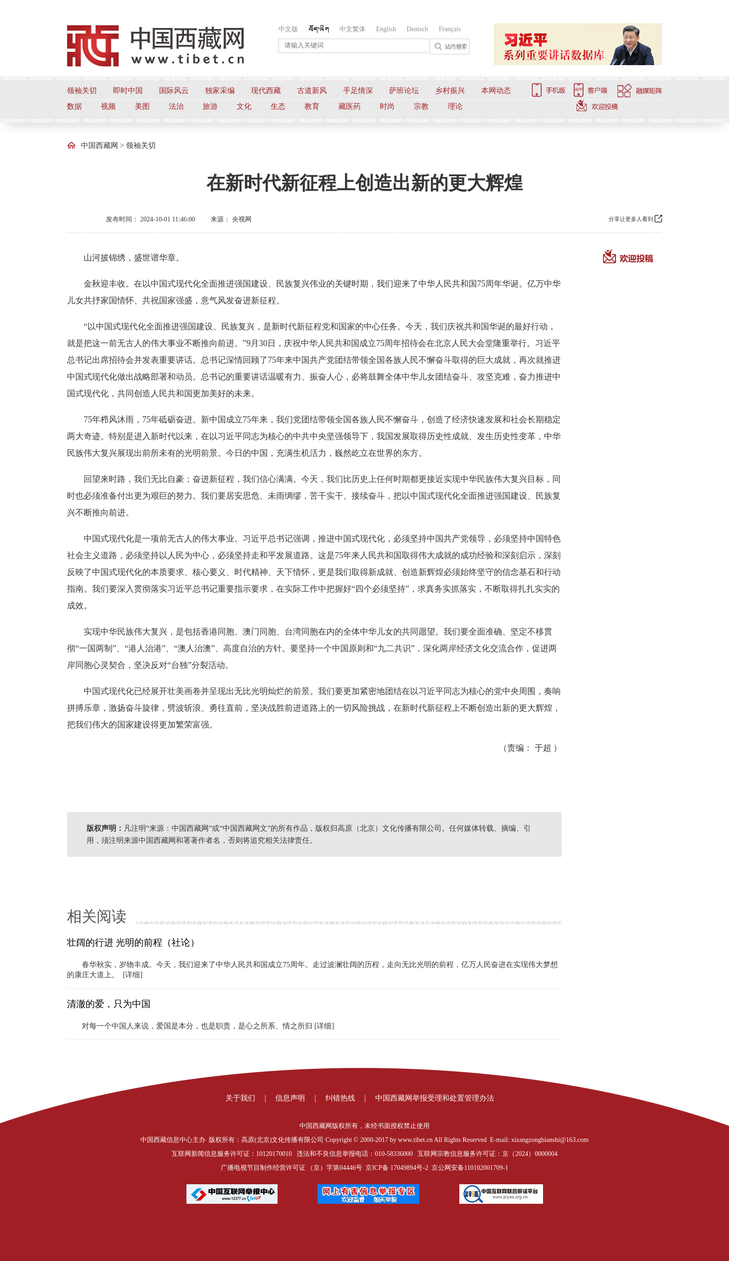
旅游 (210, 106)
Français (450, 29)
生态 (278, 106)
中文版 (288, 29)
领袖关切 (82, 90)
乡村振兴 (450, 90)
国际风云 (174, 90)
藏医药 (349, 106)
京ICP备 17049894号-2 (396, 1167)
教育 (312, 106)
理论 (455, 106)
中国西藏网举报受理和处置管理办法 (434, 1098)
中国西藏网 (99, 145)
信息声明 (290, 1098)
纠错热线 (340, 1098)
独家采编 (220, 90)
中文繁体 (352, 29)
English (386, 29)
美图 (142, 106)
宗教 (421, 106)
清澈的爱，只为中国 (109, 1004)
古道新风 (312, 90)
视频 (108, 106)
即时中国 (128, 90)
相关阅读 (96, 916)
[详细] (133, 975)
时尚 (387, 106)
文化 (244, 106)
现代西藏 (266, 90)
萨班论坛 (404, 90)
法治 (176, 106)
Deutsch (417, 29)
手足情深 (358, 90)
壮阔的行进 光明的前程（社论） (133, 942)
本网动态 (496, 90)
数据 (74, 106)
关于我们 (240, 1098)
